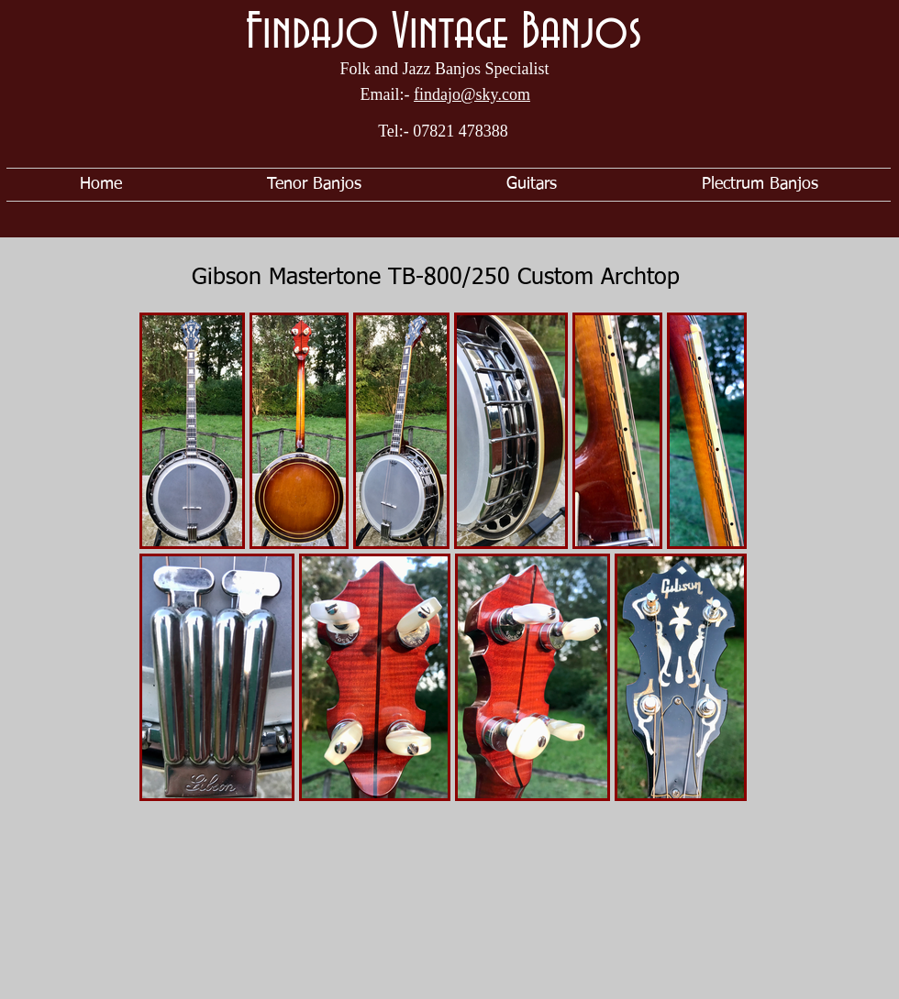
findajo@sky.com (472, 94)
